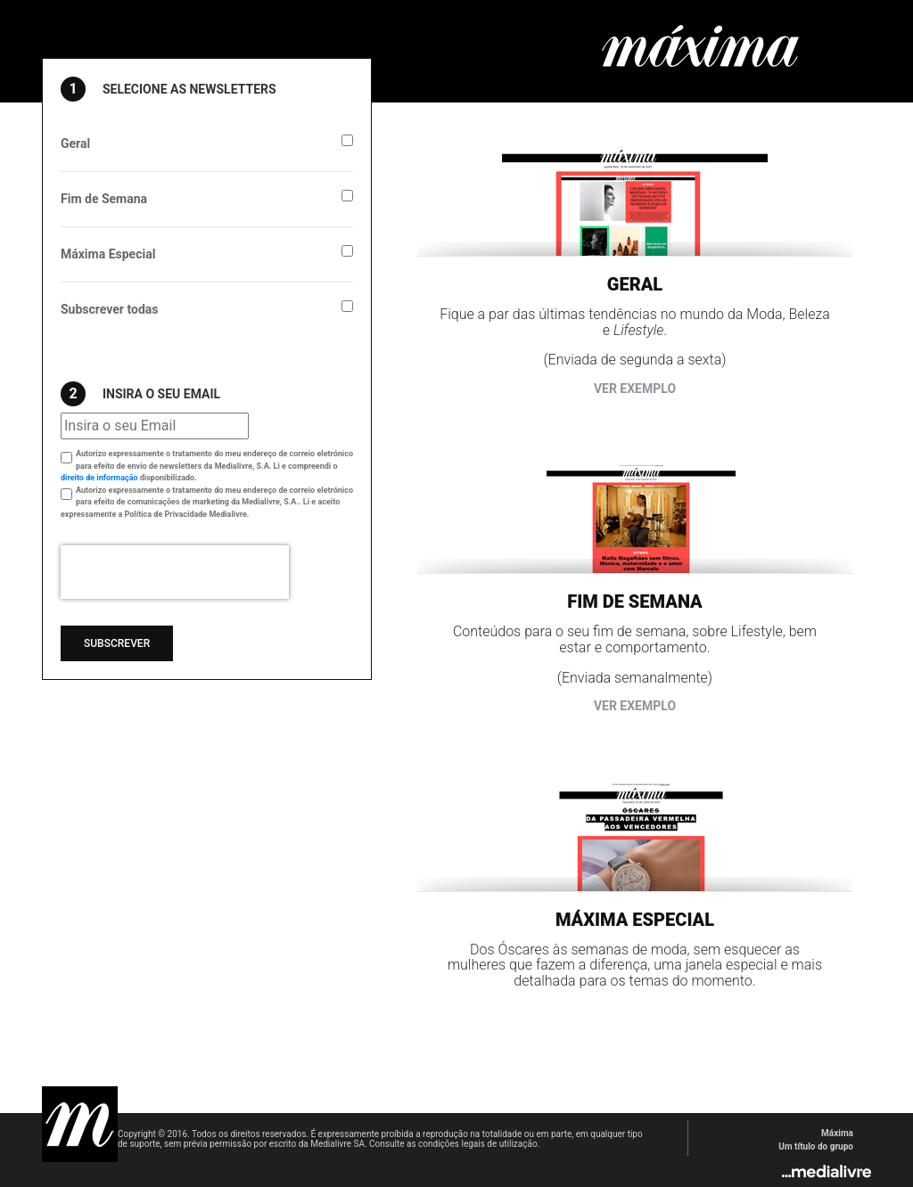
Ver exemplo (635, 388)
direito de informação (99, 477)
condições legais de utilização (478, 1144)
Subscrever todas (109, 309)
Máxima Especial (108, 254)
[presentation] (175, 572)
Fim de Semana (104, 199)
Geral (75, 143)
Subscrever (117, 643)
